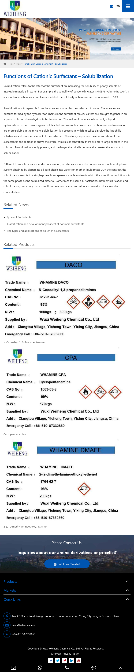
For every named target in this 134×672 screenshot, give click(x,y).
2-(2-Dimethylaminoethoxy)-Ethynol (25, 526)
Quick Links (12, 599)
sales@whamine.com (19, 625)
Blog (18, 63)
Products (10, 581)
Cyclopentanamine (14, 434)
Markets (9, 590)
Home (10, 63)
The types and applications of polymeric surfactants (38, 230)
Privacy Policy (70, 653)
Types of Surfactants (19, 217)
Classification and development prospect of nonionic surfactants (45, 224)
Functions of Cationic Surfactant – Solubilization (46, 63)
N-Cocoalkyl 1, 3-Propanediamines (24, 342)
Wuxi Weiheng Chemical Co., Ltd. (61, 648)
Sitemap (56, 653)
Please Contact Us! (67, 542)
